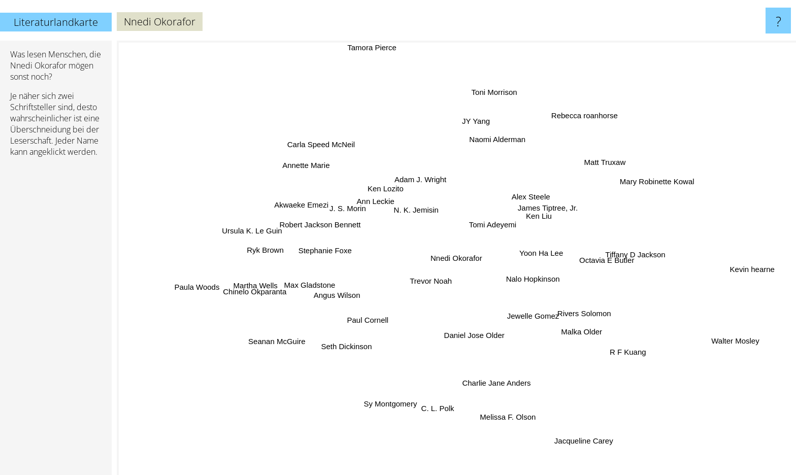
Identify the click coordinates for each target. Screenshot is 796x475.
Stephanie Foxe (327, 257)
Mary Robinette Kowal (643, 183)
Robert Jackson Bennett (315, 221)
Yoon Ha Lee (547, 250)
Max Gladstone (313, 285)
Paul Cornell (385, 326)
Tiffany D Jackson (612, 257)
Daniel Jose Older (461, 355)
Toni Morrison (491, 103)
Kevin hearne (753, 269)
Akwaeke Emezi (320, 207)
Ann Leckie (370, 193)
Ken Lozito (394, 183)
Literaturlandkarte (56, 22)
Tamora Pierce (372, 47)
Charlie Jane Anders (500, 392)
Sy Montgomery (397, 388)
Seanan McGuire (284, 337)
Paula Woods (212, 278)
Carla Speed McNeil (337, 158)
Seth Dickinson (355, 352)
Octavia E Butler (641, 282)
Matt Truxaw (585, 170)
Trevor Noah (421, 281)
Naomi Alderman (487, 156)
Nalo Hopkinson (549, 279)
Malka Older (589, 326)
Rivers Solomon (579, 308)
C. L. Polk (440, 393)
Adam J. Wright (439, 176)
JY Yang (478, 112)
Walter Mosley (720, 339)
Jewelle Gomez (534, 319)
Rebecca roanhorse (577, 114)
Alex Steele (540, 202)
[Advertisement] (56, 320)
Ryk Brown (272, 257)
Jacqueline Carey (577, 432)
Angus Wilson (344, 304)
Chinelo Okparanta (271, 285)
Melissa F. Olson (511, 427)
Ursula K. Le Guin (237, 233)
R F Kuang (617, 348)
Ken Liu (541, 215)
